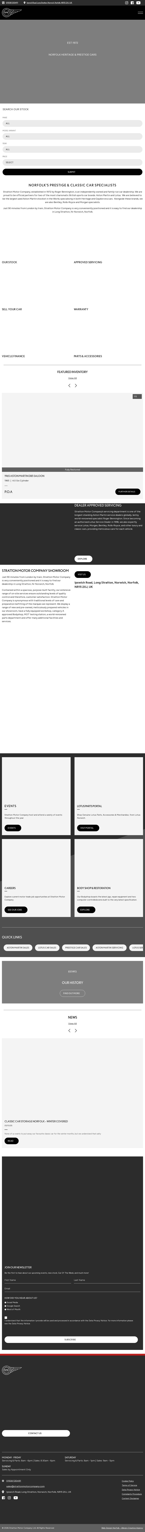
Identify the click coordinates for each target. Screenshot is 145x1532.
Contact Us (35, 1433)
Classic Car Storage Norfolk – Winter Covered (36, 1121)
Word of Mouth (13, 1309)
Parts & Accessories (88, 356)
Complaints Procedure (132, 1494)
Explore (82, 559)
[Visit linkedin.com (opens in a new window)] (126, 2)
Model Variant (9, 131)
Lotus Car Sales (47, 947)
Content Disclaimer (130, 1498)
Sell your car (12, 309)
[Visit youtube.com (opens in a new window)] (138, 2)
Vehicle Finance (13, 356)
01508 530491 (13, 1480)
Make (5, 118)
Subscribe (70, 1339)
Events (12, 828)
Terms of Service (129, 1485)
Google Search (13, 1306)
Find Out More (71, 993)
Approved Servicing (88, 262)
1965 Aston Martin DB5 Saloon (24, 475)
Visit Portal (87, 828)
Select (9, 162)
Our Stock (9, 262)
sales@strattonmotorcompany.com (25, 1486)
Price (5, 156)
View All (72, 378)
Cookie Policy (128, 1481)
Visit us (82, 574)
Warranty (81, 309)
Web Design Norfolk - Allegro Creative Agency (122, 1528)
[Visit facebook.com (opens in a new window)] (132, 2)
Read (10, 1141)
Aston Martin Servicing (109, 947)
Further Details (127, 492)
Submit (71, 172)
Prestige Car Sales (76, 947)
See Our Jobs (15, 910)
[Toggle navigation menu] (140, 12)
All (8, 123)
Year (5, 143)
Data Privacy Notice (131, 1490)
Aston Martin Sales (18, 947)
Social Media (12, 1302)
